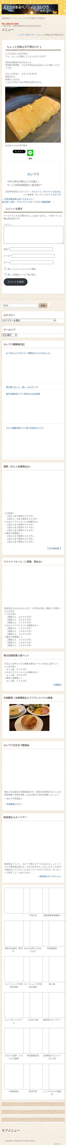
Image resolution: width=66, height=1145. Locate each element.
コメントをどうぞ (53, 194)
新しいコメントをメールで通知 (22, 269)
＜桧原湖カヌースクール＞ (50, 876)
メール (7, 256)
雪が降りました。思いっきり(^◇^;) (22, 387)
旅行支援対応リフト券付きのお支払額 (23, 394)
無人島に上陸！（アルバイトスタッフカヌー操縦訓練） (28, 202)
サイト (7, 262)
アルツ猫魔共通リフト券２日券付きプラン (25, 428)
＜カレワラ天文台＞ (14, 798)
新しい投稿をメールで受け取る (22, 274)
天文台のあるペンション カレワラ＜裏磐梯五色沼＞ (33, 10)
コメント (8, 224)
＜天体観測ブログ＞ (14, 804)
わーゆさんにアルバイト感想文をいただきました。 (29, 353)
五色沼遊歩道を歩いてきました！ (18, 199)
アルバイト (37, 191)
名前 (6, 249)
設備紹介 (58, 685)
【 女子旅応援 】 (54, 548)
